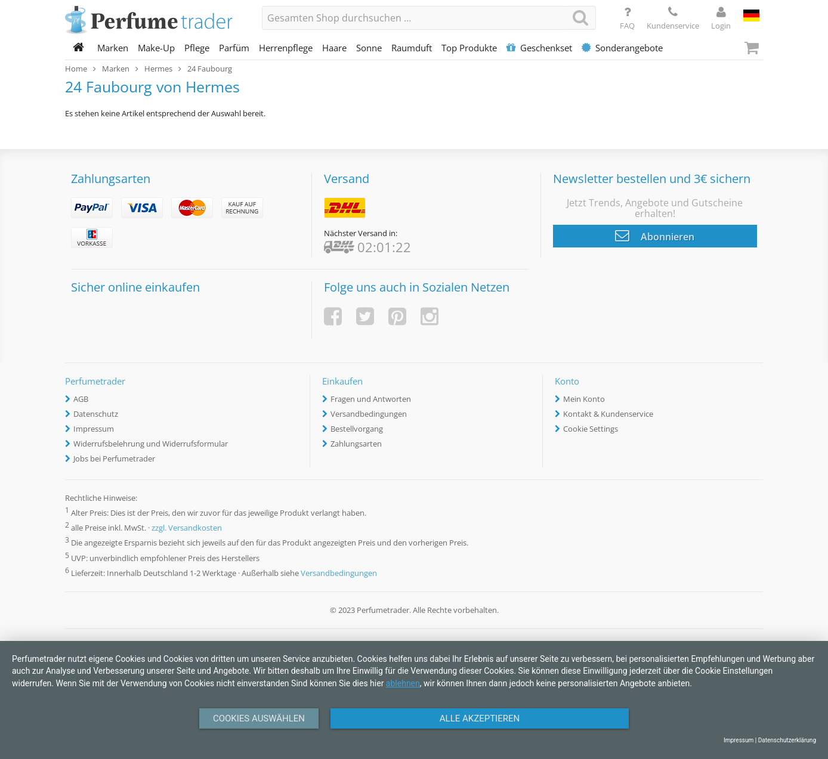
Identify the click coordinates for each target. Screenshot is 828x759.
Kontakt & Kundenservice (608, 413)
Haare (334, 48)
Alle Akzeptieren (480, 718)
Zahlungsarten (356, 443)
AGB (80, 399)
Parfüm (234, 48)
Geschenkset (539, 48)
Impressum (93, 428)
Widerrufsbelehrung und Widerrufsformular (150, 443)
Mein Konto (584, 399)
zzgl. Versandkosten (187, 528)
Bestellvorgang (356, 428)
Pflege (196, 48)
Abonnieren (654, 235)
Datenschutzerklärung (787, 740)
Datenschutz (95, 413)
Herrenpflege (286, 48)
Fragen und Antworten (370, 399)
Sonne (369, 48)
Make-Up (156, 48)
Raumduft (411, 48)
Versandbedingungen (368, 413)
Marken (112, 48)
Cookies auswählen (259, 718)
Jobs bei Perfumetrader (114, 458)
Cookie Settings (590, 428)
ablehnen (403, 683)
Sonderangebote (622, 48)
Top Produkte (469, 48)
